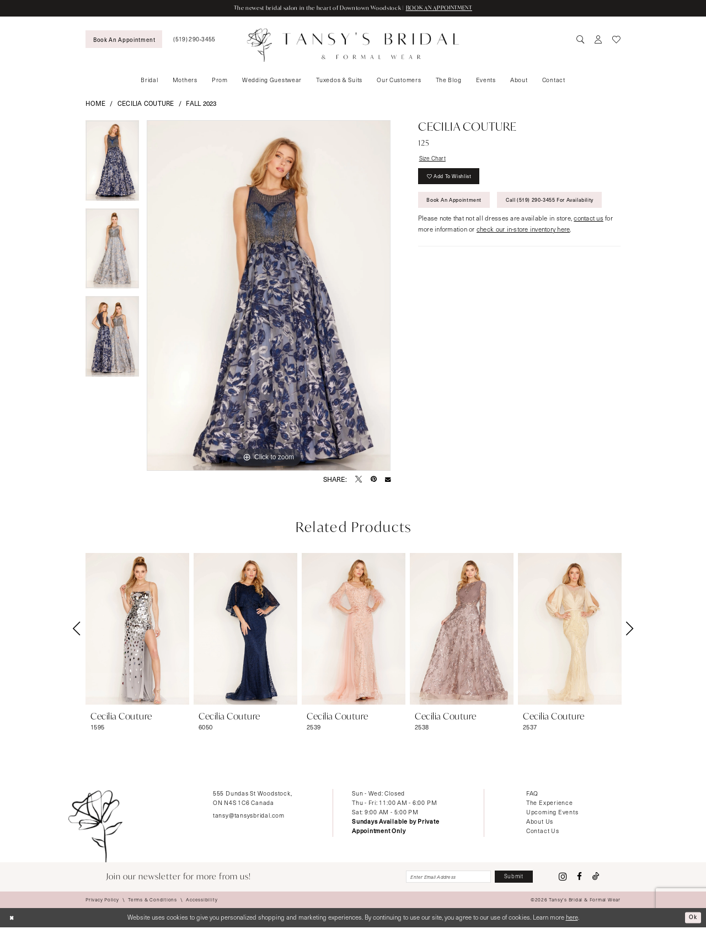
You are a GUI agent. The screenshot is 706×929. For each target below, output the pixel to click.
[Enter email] (439, 877)
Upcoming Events (552, 812)
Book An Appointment (458, 205)
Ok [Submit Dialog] (692, 918)
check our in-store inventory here (523, 261)
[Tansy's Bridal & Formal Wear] (353, 45)
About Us (539, 822)
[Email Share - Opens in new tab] (388, 479)
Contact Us (542, 831)
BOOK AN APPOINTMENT (447, 8)
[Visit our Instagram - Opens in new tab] (563, 878)
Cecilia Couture (145, 104)
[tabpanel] (112, 165)
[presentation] (137, 629)
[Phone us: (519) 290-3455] (194, 39)
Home (95, 104)
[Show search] (581, 40)
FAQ (532, 794)
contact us (588, 250)
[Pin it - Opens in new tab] (374, 479)
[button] (598, 40)
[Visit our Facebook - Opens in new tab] (579, 877)
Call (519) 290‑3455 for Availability (476, 230)
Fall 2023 (201, 104)
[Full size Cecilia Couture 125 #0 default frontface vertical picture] (268, 296)
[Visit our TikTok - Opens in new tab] (596, 877)
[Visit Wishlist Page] (616, 40)
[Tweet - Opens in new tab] (358, 479)
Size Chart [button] (434, 159)
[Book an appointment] (123, 39)
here (572, 919)
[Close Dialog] (12, 919)
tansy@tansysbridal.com (249, 816)
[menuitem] (124, 39)
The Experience (549, 803)
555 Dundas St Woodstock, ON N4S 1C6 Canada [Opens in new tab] (252, 798)
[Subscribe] (511, 877)
